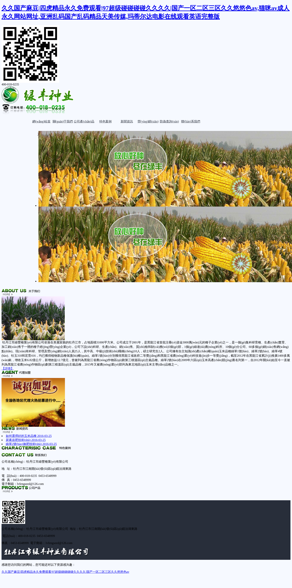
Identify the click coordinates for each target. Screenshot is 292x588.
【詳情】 (8, 368)
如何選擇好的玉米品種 (29, 435)
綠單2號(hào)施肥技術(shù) (31, 444)
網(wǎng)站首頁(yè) (41, 124)
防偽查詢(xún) (169, 121)
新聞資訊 (127, 121)
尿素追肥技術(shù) (26, 440)
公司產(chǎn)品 (84, 121)
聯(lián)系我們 (190, 121)
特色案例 (105, 121)
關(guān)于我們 (63, 121)
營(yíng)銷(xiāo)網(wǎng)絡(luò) (147, 124)
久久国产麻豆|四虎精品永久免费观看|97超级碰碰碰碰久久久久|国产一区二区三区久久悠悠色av (65, 571)
